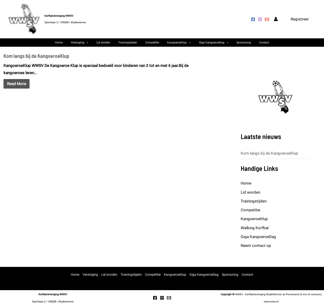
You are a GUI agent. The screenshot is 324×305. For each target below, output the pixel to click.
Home (73, 44)
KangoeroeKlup (175, 44)
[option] (275, 101)
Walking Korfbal (255, 231)
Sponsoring (233, 44)
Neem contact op (256, 249)
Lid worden (110, 44)
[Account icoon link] (276, 19)
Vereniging (90, 44)
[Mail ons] (267, 19)
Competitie (152, 44)
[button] (300, 19)
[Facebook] (253, 19)
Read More (16, 87)
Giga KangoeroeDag (206, 44)
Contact (250, 44)
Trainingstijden (131, 44)
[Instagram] (260, 19)
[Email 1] (169, 298)
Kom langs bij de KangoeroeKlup (36, 59)
